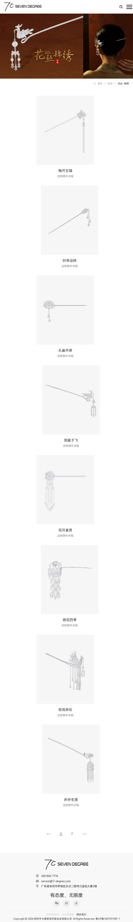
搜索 (120, 7)
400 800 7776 (49, 876)
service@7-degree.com (56, 881)
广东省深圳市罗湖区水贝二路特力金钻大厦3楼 (69, 886)
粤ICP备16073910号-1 (107, 918)
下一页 (84, 834)
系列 (110, 83)
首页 (100, 83)
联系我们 (81, 914)
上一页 (49, 834)
